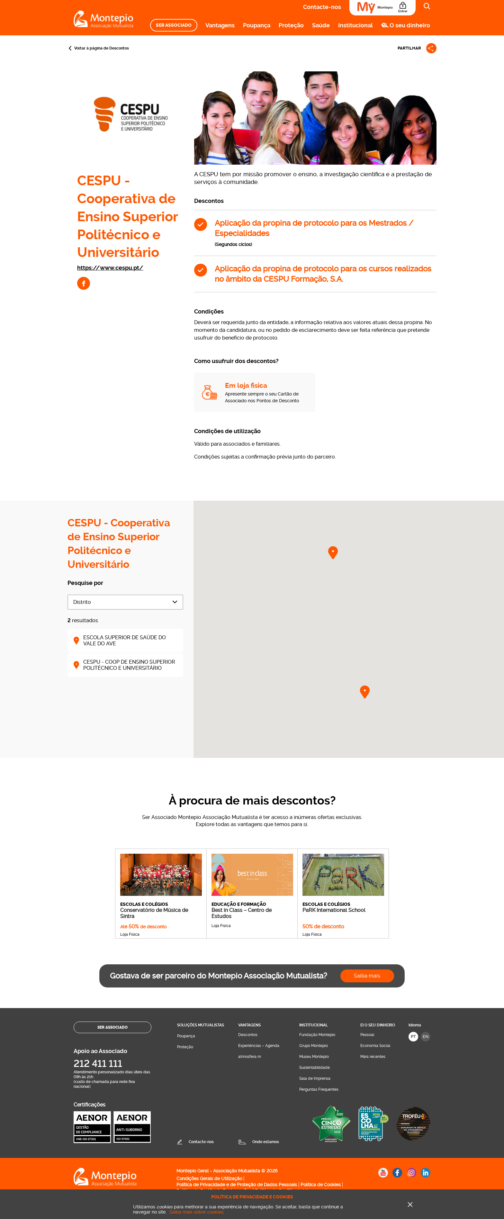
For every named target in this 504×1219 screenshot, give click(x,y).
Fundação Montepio (317, 1035)
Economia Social (375, 1045)
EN (425, 1036)
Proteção (291, 25)
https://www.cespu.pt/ (110, 267)
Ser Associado (174, 25)
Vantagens (220, 25)
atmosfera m (249, 1056)
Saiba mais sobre (196, 1211)
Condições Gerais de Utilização (209, 1178)
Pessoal (367, 1035)
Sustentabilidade (314, 1067)
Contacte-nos (322, 7)
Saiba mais (367, 976)
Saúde (321, 25)
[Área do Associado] (382, 7)
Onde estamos (265, 1142)
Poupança (256, 25)
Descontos (247, 1035)
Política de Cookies (321, 1184)
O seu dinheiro (410, 25)
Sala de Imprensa (314, 1078)
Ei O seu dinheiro (377, 1025)
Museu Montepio (314, 1056)
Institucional (355, 25)
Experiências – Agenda (258, 1045)
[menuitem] (173, 25)
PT (413, 1036)
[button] (333, 552)
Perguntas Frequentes (318, 1089)
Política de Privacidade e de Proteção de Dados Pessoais (236, 1184)
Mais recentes (372, 1056)
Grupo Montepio (313, 1045)
